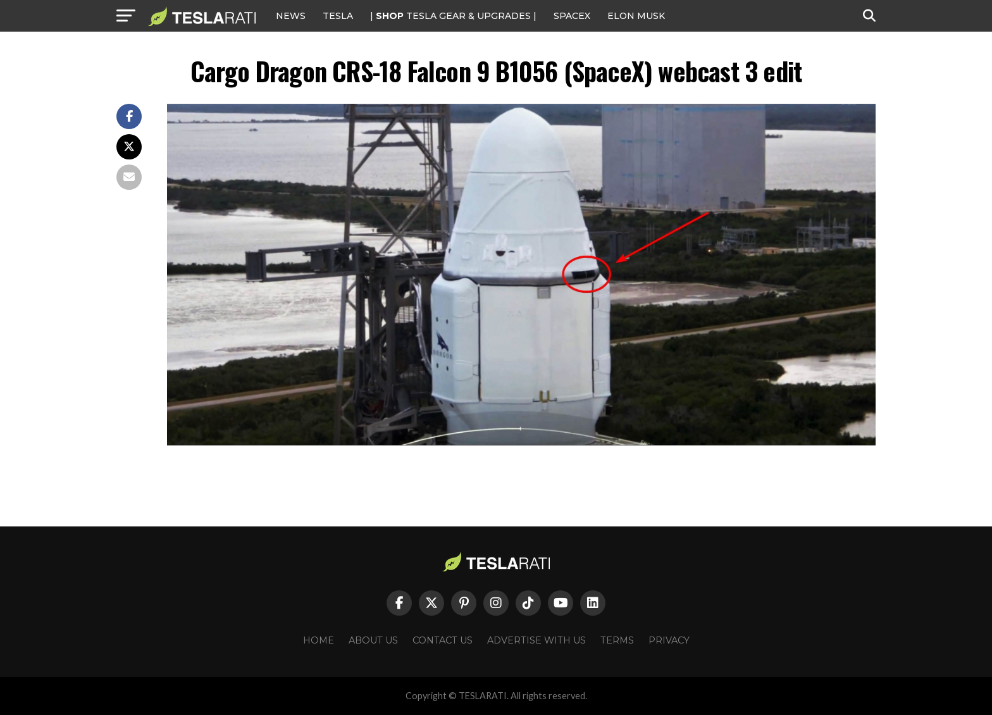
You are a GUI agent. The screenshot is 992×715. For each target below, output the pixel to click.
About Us (373, 640)
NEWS (291, 16)
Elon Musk (636, 16)
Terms (617, 640)
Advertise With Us (536, 640)
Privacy (669, 640)
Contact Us (442, 640)
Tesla (338, 16)
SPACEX (572, 16)
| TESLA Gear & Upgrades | (453, 16)
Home (318, 640)
